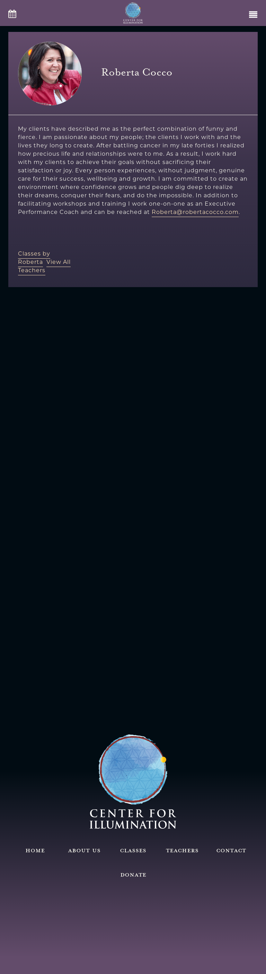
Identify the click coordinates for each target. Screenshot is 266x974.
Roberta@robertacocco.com (195, 212)
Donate (133, 874)
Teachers (182, 850)
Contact (231, 850)
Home (35, 850)
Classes (133, 850)
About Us (84, 850)
